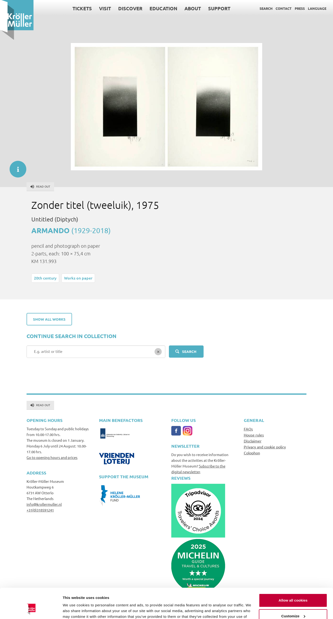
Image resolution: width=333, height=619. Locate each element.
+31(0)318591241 (40, 510)
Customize (293, 590)
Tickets (82, 8)
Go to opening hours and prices (52, 457)
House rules (254, 434)
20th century (45, 277)
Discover (130, 8)
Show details (74, 610)
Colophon (252, 452)
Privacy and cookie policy (265, 446)
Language (317, 8)
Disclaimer (252, 440)
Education (163, 8)
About (192, 8)
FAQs (248, 428)
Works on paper (78, 277)
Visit (105, 8)
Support (219, 8)
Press (300, 8)
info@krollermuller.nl (44, 504)
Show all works (49, 319)
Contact (284, 8)
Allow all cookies (293, 574)
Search (266, 8)
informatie (16, 167)
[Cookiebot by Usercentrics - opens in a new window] (31, 609)
